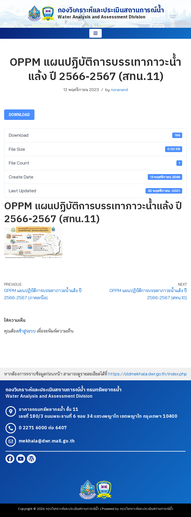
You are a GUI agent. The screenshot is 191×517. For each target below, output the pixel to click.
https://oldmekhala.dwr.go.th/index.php (147, 373)
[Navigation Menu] (95, 33)
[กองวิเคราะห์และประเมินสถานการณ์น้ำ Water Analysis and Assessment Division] (95, 14)
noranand (119, 89)
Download (19, 114)
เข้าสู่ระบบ (27, 331)
